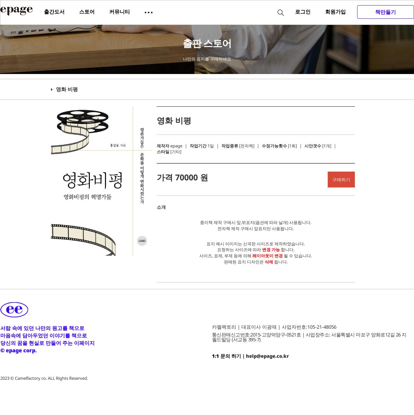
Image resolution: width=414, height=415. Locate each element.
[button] (148, 12)
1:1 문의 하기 (226, 356)
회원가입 (335, 11)
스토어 (87, 11)
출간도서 (54, 11)
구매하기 (341, 179)
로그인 (303, 11)
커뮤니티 (119, 11)
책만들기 (385, 12)
